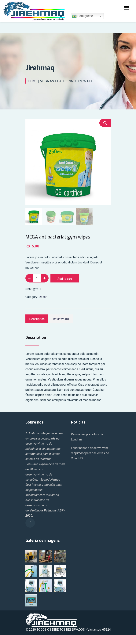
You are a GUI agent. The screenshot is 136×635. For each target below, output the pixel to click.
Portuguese (82, 16)
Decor (43, 297)
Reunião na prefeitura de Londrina (87, 436)
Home (32, 81)
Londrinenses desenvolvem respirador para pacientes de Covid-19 (90, 453)
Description (37, 319)
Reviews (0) (61, 319)
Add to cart (64, 279)
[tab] (36, 318)
